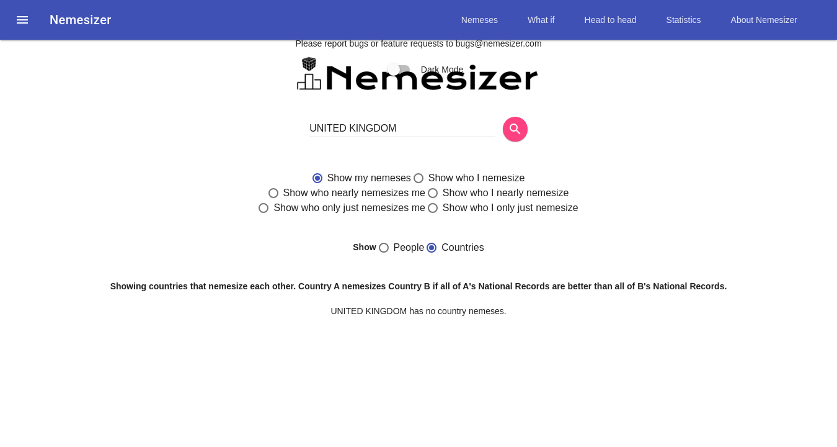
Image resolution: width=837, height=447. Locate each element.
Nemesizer (81, 19)
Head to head (611, 20)
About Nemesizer (764, 20)
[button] (22, 20)
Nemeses (479, 20)
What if (541, 20)
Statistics (683, 20)
